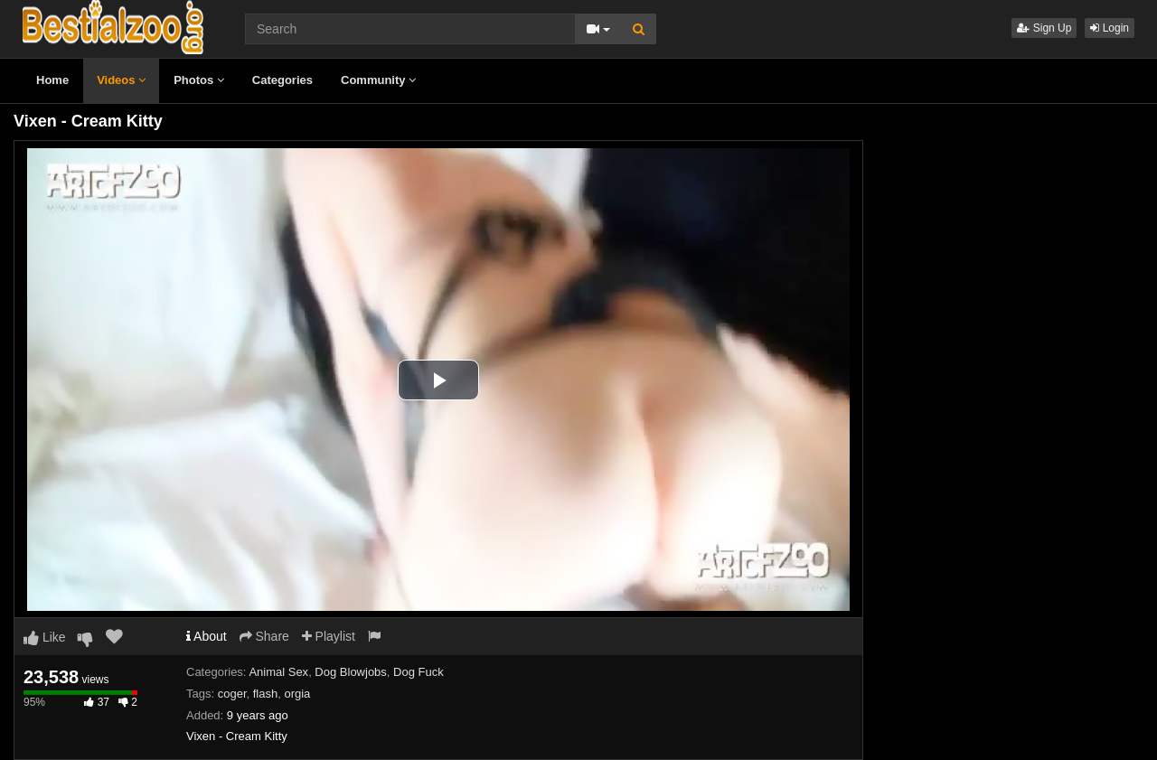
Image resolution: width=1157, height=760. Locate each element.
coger (232, 693)
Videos (121, 80)
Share (264, 636)
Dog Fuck (418, 672)
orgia (297, 693)
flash (265, 693)
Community (378, 80)
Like (45, 637)
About (206, 636)
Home (52, 80)
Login (1109, 28)
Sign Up (1044, 28)
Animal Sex (278, 672)
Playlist (328, 636)
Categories (282, 80)
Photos (199, 80)
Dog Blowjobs (351, 672)
